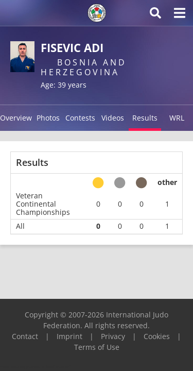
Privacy (113, 336)
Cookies (157, 336)
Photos (48, 118)
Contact (25, 336)
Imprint (69, 336)
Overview (16, 118)
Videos (112, 118)
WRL (176, 118)
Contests (80, 118)
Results (144, 118)
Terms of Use (96, 347)
